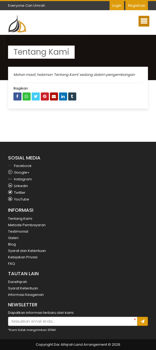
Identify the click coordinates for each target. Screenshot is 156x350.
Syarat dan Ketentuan (27, 250)
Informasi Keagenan (26, 294)
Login (116, 5)
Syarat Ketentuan (23, 288)
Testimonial (18, 231)
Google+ (19, 172)
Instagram (20, 179)
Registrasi (136, 5)
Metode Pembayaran (27, 225)
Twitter (17, 192)
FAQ (11, 263)
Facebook (20, 165)
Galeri (13, 237)
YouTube (18, 199)
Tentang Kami (20, 218)
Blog (12, 244)
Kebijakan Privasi (23, 257)
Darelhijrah (17, 281)
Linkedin (18, 185)
